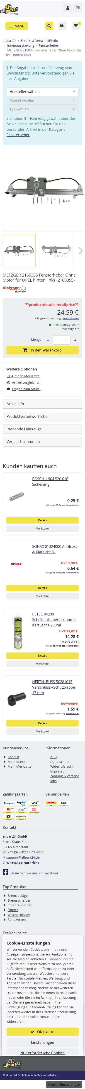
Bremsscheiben (19, 900)
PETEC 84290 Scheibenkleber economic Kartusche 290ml (54, 620)
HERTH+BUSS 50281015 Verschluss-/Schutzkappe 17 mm (53, 687)
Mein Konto (16, 761)
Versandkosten (71, 318)
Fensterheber (49, 45)
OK (42, 1031)
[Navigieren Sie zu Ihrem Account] (67, 7)
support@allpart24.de (23, 857)
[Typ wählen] (42, 109)
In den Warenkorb (42, 350)
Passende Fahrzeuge (24, 428)
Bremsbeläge (18, 895)
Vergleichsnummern (24, 441)
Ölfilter (13, 910)
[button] (49, 26)
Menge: (36, 339)
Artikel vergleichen (23, 382)
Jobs (53, 781)
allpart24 (9, 40)
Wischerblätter (19, 915)
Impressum (59, 771)
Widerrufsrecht (61, 766)
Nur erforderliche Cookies (42, 1052)
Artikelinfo (15, 403)
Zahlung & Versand (64, 776)
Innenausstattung (20, 45)
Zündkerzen (17, 919)
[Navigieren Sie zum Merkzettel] (77, 7)
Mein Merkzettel (20, 766)
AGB (53, 757)
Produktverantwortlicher (28, 416)
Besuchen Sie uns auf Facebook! (31, 873)
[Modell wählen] (42, 100)
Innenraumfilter (20, 905)
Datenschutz (59, 761)
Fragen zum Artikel (23, 389)
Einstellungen (42, 1042)
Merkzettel (42, 528)
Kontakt (13, 757)
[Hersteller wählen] (42, 91)
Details (42, 520)
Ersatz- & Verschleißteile (39, 40)
